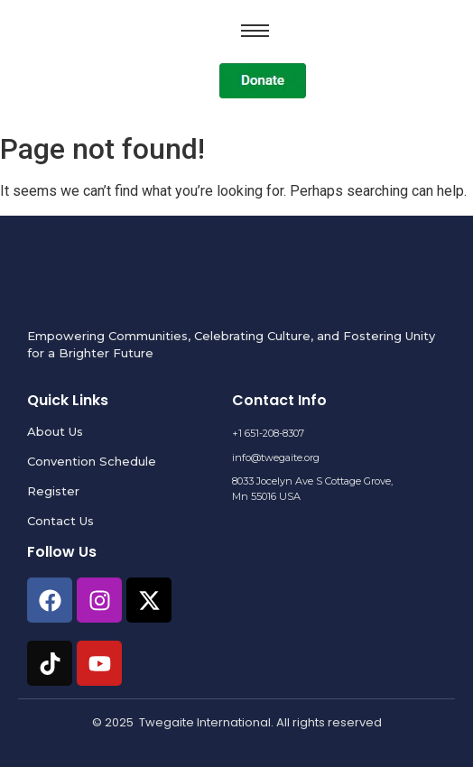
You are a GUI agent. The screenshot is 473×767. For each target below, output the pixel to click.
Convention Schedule (91, 461)
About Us (55, 431)
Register (53, 491)
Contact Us (60, 520)
